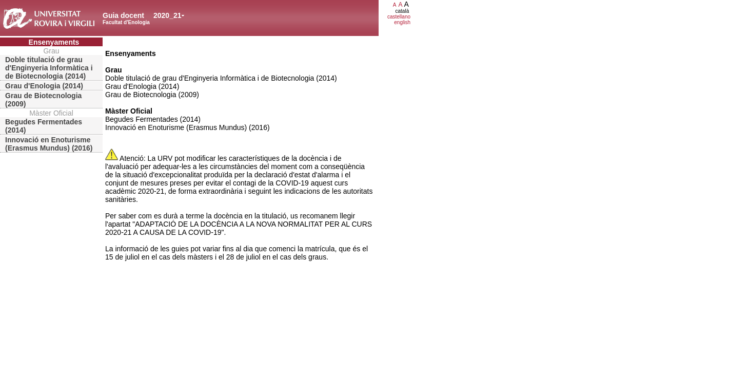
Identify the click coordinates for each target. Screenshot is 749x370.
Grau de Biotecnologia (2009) (43, 99)
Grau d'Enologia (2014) (44, 86)
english (402, 22)
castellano (398, 17)
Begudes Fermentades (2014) (43, 126)
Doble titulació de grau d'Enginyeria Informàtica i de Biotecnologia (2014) (49, 67)
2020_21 (167, 15)
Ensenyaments (54, 42)
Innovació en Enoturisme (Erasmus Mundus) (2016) (48, 144)
